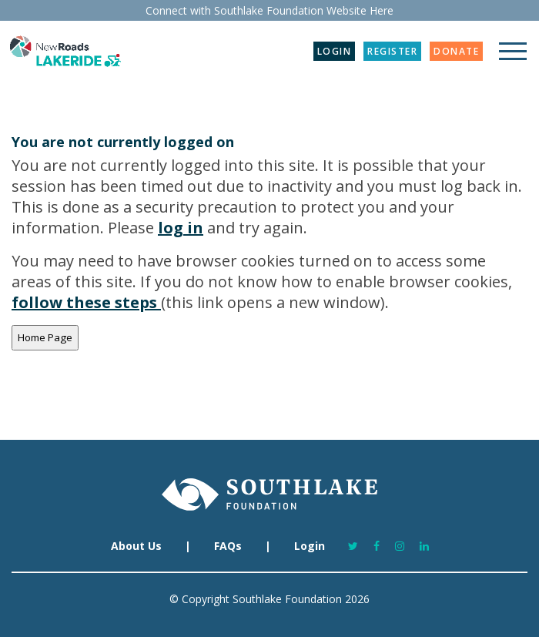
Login (309, 545)
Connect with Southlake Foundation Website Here (269, 10)
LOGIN (334, 51)
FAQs (228, 545)
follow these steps (86, 302)
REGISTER (392, 51)
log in (180, 227)
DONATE (456, 51)
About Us (136, 545)
